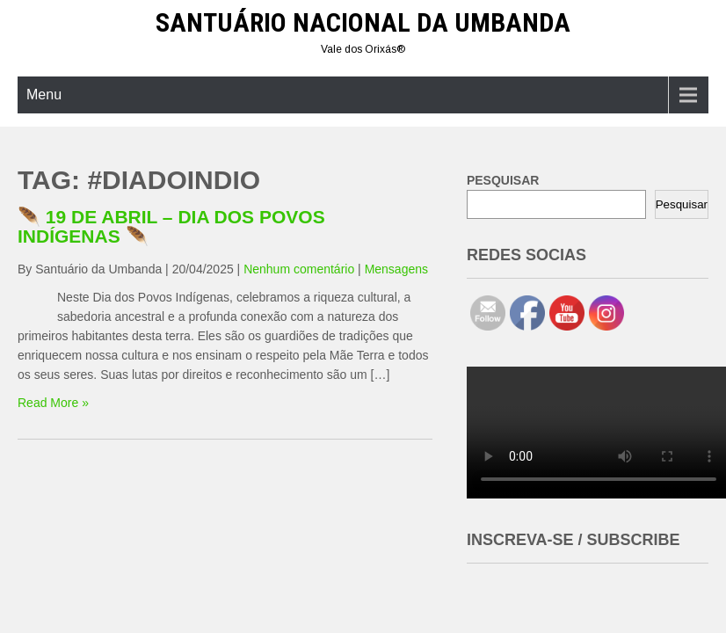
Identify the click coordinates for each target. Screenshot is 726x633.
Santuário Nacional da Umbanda (363, 22)
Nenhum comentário (298, 269)
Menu (44, 94)
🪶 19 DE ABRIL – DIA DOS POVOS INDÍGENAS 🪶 (171, 226)
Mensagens (396, 269)
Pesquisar (682, 204)
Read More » (53, 403)
